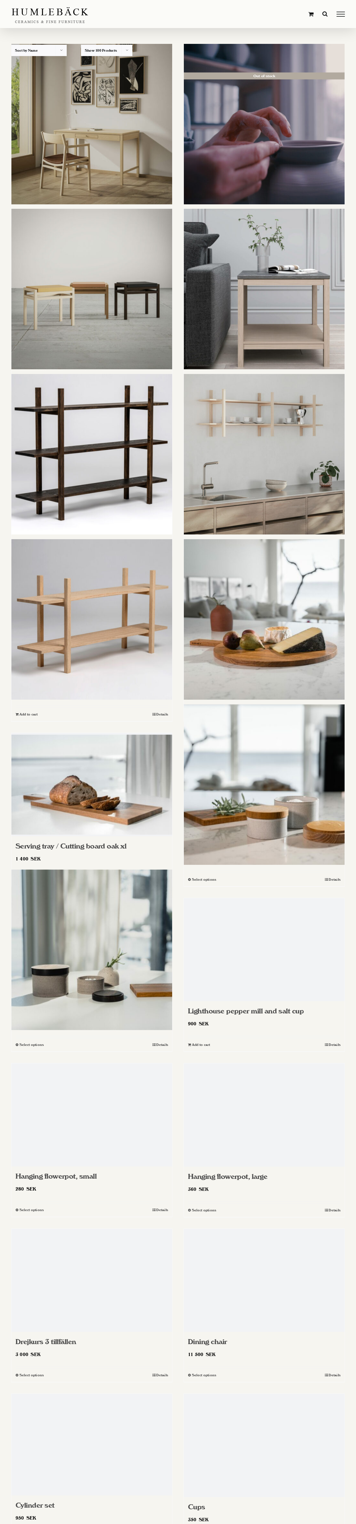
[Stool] (91, 289)
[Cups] (264, 1445)
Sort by (26, 50)
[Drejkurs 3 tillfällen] (91, 1280)
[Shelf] (91, 619)
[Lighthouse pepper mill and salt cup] (264, 949)
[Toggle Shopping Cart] (311, 14)
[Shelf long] (264, 454)
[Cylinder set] (91, 1444)
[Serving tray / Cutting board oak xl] (91, 784)
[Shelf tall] (91, 454)
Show (101, 50)
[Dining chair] (264, 1280)
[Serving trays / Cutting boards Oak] (264, 619)
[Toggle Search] (325, 14)
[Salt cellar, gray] (91, 949)
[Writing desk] (91, 123)
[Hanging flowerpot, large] (264, 1115)
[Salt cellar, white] (264, 784)
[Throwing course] (264, 123)
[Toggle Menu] (340, 14)
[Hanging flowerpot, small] (91, 1114)
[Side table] (264, 289)
